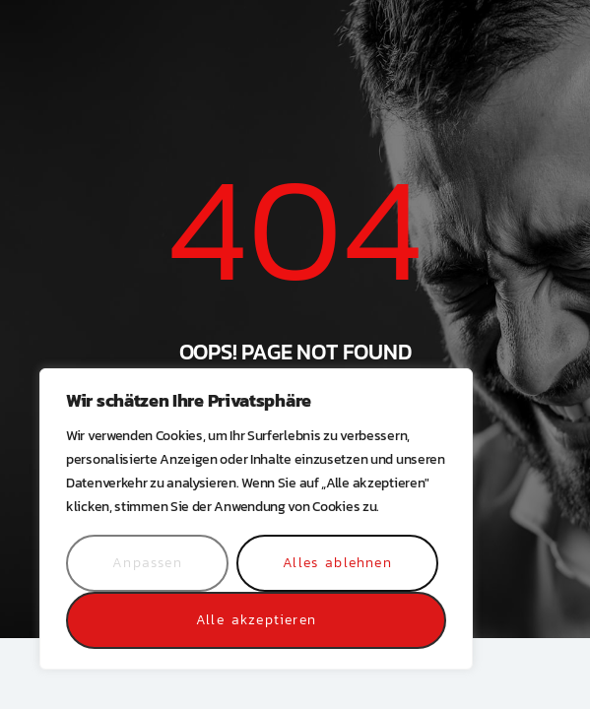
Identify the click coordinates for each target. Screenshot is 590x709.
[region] (256, 519)
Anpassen (147, 562)
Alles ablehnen (337, 562)
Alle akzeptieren (256, 620)
